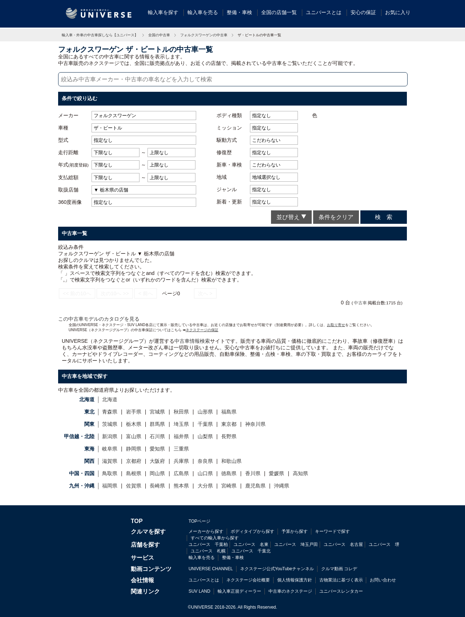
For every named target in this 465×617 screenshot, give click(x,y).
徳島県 (228, 473)
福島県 (228, 412)
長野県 (228, 436)
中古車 (360, 302)
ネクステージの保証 (202, 330)
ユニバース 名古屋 (343, 544)
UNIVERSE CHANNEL (211, 568)
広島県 (181, 473)
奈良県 (205, 461)
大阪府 (157, 461)
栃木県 (133, 424)
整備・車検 (239, 12)
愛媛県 (276, 473)
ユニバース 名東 (251, 544)
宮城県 (157, 412)
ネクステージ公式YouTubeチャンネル (277, 568)
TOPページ (199, 521)
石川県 (157, 436)
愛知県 (157, 449)
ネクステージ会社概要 (248, 580)
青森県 (109, 412)
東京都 (228, 424)
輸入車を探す (163, 12)
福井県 (181, 436)
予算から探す (295, 531)
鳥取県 (109, 473)
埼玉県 (181, 424)
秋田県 (181, 412)
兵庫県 (181, 461)
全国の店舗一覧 (279, 12)
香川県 (252, 473)
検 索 (383, 217)
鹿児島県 (255, 486)
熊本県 (181, 486)
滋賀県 (109, 461)
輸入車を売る (202, 12)
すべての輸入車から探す (215, 537)
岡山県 (157, 473)
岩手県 (133, 412)
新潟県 (109, 436)
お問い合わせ (383, 580)
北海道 (109, 399)
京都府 (133, 461)
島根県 (133, 473)
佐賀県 (133, 486)
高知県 (300, 473)
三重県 (181, 449)
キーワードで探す (332, 531)
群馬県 (157, 424)
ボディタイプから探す (252, 531)
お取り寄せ (336, 325)
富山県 (133, 436)
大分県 (205, 486)
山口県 (205, 473)
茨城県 (109, 424)
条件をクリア (336, 217)
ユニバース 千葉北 (251, 551)
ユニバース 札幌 (208, 551)
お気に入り (398, 12)
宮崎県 (228, 486)
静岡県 (133, 449)
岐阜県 (109, 449)
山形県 (205, 412)
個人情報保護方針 (294, 580)
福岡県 (109, 486)
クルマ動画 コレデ (339, 568)
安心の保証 (363, 12)
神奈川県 (255, 424)
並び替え (291, 217)
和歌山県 (231, 461)
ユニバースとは (323, 12)
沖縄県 (281, 486)
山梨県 (205, 436)
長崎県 (157, 486)
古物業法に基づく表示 (341, 580)
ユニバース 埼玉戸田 (296, 544)
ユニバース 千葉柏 (208, 544)
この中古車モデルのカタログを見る (99, 319)
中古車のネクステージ (290, 591)
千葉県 (205, 424)
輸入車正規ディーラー (239, 591)
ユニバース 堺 (384, 544)
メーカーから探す (206, 531)
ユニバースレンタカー (341, 591)
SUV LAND (199, 591)
